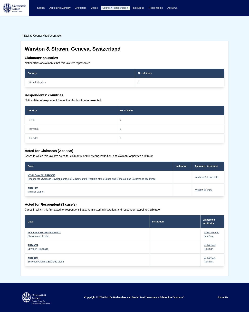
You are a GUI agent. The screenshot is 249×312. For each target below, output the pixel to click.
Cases (94, 7)
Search (41, 7)
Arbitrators (81, 7)
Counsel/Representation (115, 7)
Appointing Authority (60, 7)
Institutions (139, 7)
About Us (172, 7)
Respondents (156, 7)
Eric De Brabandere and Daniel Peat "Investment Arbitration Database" (144, 297)
